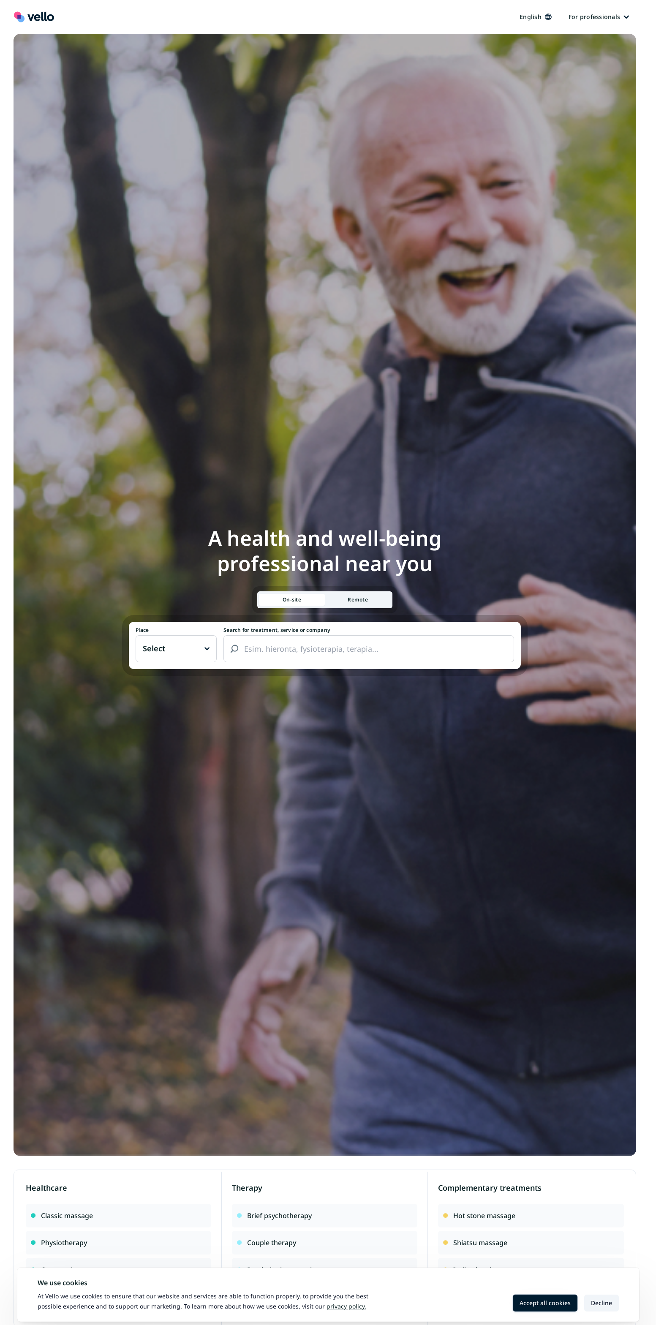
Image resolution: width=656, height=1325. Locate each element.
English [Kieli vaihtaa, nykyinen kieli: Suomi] (536, 17)
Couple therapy (266, 1242)
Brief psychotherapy (274, 1215)
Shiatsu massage (475, 1242)
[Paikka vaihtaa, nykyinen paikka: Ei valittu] (176, 649)
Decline (601, 1303)
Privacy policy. (346, 1306)
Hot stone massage (479, 1215)
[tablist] (324, 599)
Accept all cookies (545, 1303)
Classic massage (62, 1215)
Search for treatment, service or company (276, 630)
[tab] (292, 600)
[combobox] (368, 648)
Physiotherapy (59, 1242)
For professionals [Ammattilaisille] (599, 17)
